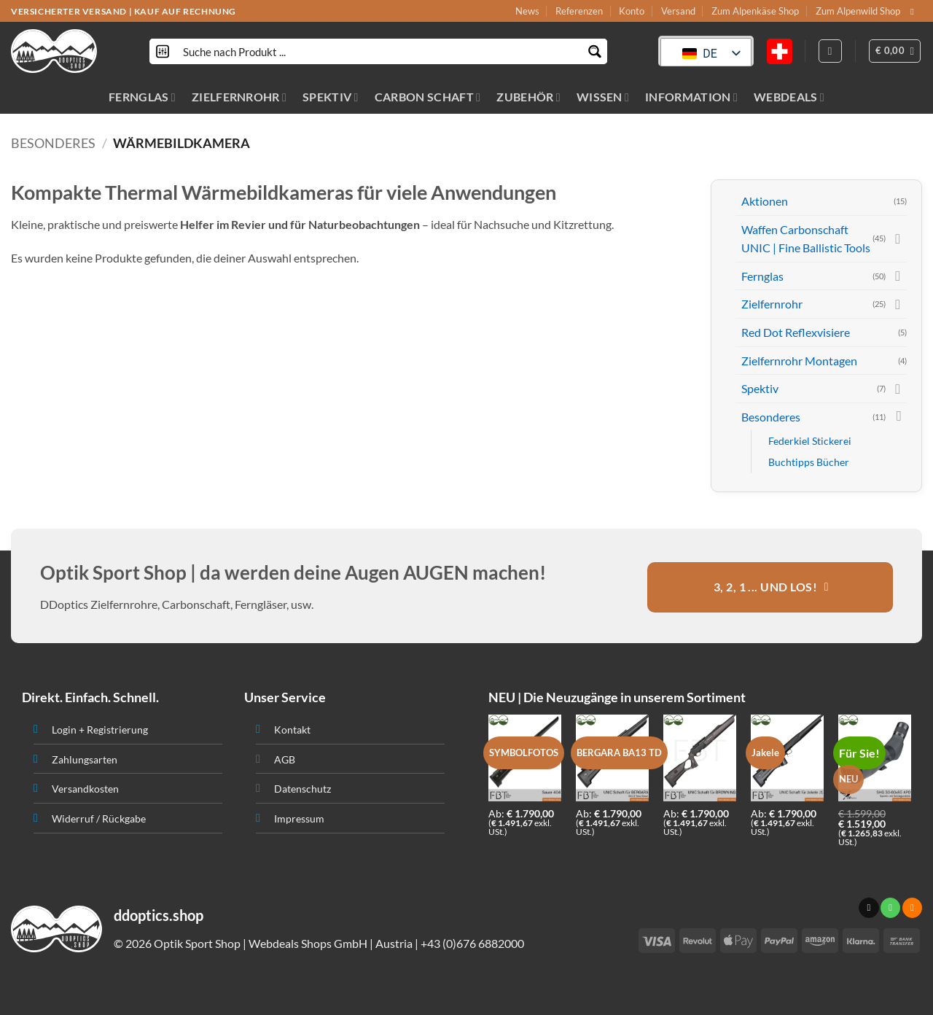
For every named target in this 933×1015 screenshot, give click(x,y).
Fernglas (762, 276)
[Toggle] (898, 238)
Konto (631, 11)
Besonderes (53, 143)
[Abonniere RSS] (912, 908)
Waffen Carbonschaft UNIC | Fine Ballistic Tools (805, 238)
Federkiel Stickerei (809, 441)
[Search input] (379, 51)
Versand (678, 11)
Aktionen (764, 201)
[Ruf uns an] (890, 908)
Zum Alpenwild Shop (858, 11)
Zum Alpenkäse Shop (755, 11)
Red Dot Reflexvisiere (795, 332)
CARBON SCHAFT (428, 97)
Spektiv (759, 388)
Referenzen (579, 11)
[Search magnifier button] (594, 51)
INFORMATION (691, 97)
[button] (895, 51)
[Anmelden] (830, 51)
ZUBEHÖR (528, 97)
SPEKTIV (330, 97)
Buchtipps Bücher (808, 462)
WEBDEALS (789, 97)
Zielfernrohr (772, 304)
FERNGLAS (142, 97)
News (527, 11)
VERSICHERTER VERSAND (69, 11)
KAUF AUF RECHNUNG (185, 11)
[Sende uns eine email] (914, 12)
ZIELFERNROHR (239, 97)
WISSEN (603, 97)
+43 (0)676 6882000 (472, 943)
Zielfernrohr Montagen (799, 361)
